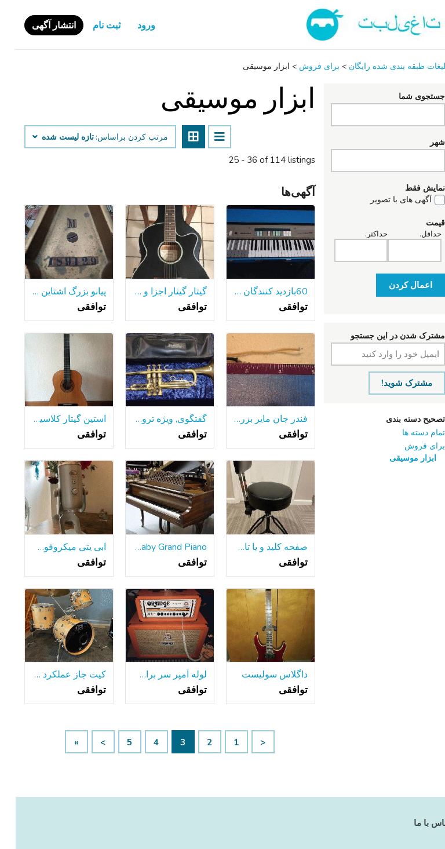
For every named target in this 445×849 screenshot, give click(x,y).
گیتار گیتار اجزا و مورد (154, 291)
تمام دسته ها (407, 432)
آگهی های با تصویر (385, 200)
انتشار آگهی (38, 25)
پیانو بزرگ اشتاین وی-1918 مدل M (53, 291)
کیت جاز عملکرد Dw (53, 674)
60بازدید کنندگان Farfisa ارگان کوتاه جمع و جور (255, 291)
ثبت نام (91, 25)
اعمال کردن (395, 285)
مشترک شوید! (391, 383)
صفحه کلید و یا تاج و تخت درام (255, 547)
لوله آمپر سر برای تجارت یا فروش (154, 674)
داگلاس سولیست (259, 674)
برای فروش (409, 445)
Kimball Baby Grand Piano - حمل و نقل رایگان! (154, 547)
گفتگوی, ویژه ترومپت (154, 419)
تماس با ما (417, 823)
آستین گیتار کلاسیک (53, 419)
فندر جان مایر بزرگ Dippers (255, 419)
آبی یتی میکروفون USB (53, 547)
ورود (131, 25)
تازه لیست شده (47, 137)
